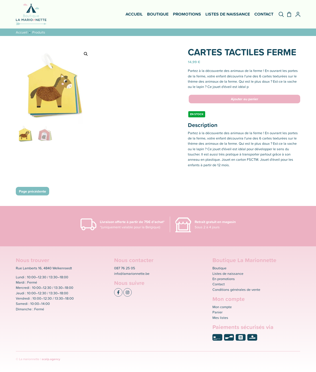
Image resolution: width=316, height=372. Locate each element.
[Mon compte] (296, 14)
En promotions (223, 278)
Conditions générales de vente (236, 289)
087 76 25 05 (124, 267)
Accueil (134, 14)
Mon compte (222, 306)
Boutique (158, 14)
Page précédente (32, 191)
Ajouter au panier (244, 99)
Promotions (187, 14)
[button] (86, 54)
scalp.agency (51, 359)
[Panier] (287, 14)
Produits (38, 32)
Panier (217, 312)
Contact (263, 14)
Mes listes (220, 317)
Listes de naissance (227, 14)
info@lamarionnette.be (131, 273)
